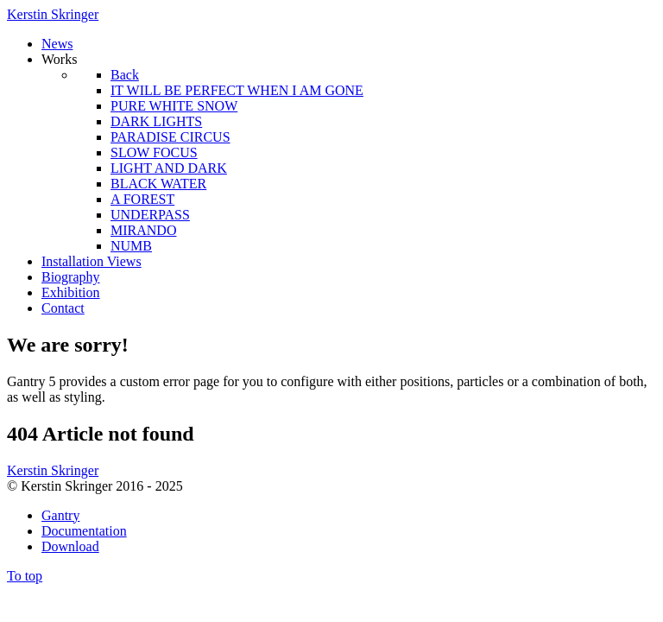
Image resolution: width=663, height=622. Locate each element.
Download (70, 546)
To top (24, 575)
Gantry (60, 515)
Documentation (84, 531)
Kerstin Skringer (52, 14)
